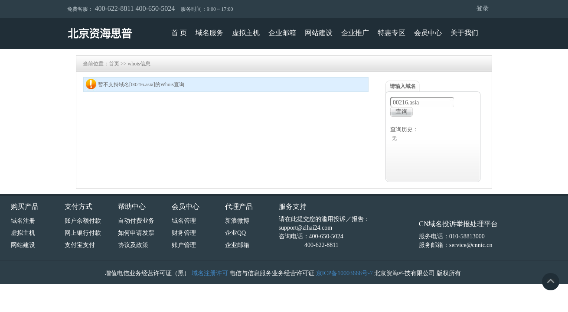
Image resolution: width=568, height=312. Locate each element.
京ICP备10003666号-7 (344, 273)
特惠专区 (391, 32)
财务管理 (184, 233)
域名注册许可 (210, 273)
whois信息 (139, 64)
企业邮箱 (282, 32)
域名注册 (23, 221)
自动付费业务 (136, 221)
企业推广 (355, 32)
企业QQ (235, 233)
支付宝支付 (80, 245)
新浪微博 (237, 221)
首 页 (179, 32)
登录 (483, 8)
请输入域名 (403, 86)
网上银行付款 (83, 233)
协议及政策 (133, 245)
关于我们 (464, 32)
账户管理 (184, 245)
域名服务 (209, 32)
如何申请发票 (136, 233)
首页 (114, 64)
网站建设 (319, 32)
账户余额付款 (83, 221)
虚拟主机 (246, 32)
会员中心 (428, 32)
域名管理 (184, 221)
